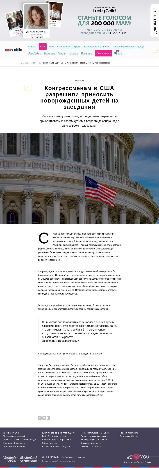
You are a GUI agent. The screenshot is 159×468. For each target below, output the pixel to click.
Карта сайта (65, 439)
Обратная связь (21, 443)
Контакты (7, 443)
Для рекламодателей (91, 443)
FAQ (44, 436)
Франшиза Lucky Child (91, 446)
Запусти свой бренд (129, 436)
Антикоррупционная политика (94, 439)
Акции (55, 439)
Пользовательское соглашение (95, 432)
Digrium (45, 461)
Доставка (7, 439)
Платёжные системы (57, 436)
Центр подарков (49, 432)
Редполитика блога (129, 432)
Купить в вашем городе (25, 439)
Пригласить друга (67, 432)
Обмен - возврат (49, 443)
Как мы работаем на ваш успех (56, 446)
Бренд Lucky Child (11, 432)
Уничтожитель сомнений (14, 436)
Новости (46, 439)
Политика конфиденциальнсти (95, 436)
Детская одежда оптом (14, 446)
